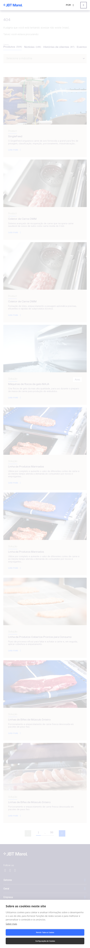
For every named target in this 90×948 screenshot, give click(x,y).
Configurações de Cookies (45, 941)
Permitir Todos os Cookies (45, 932)
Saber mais (11, 923)
